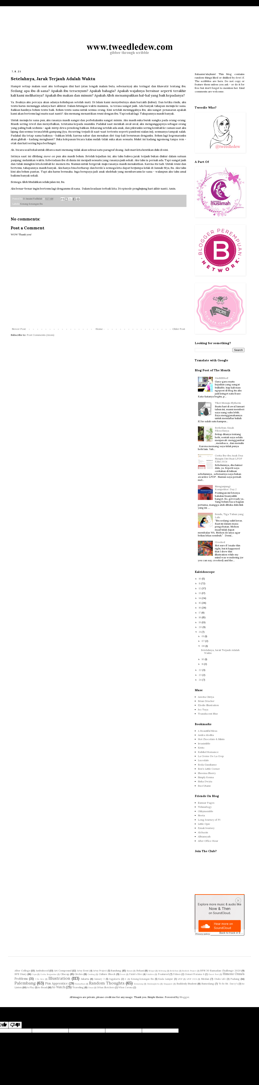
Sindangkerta (153, 983)
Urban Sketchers (105, 987)
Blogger (184, 997)
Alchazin (203, 832)
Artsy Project (100, 970)
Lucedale (203, 760)
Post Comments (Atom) (40, 334)
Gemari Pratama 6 (194, 974)
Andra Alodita (206, 735)
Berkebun (174, 970)
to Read (42, 987)
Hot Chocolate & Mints (211, 739)
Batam (130, 970)
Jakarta (85, 978)
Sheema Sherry (207, 773)
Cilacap (65, 974)
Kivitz (201, 747)
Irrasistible (204, 743)
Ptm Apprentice (56, 983)
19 (200, 622)
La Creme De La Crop (211, 756)
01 (203, 636)
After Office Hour (208, 840)
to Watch (58, 987)
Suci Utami (204, 785)
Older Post (178, 328)
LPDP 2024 (192, 979)
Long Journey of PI (209, 819)
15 (200, 602)
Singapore (168, 983)
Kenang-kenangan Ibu (31, 203)
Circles (79, 974)
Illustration (59, 978)
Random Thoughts (107, 983)
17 (200, 612)
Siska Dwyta (205, 781)
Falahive (150, 974)
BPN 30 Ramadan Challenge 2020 (220, 970)
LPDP (180, 979)
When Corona (125, 987)
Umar (90, 987)
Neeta (201, 815)
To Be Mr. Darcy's (228, 983)
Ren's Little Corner (209, 768)
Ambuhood (42, 970)
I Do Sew (39, 979)
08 (203, 645)
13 (200, 593)
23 (200, 674)
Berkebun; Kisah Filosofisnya (224, 429)
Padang (235, 978)
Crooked (220, 542)
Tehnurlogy (205, 806)
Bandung (116, 970)
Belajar (152, 970)
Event (122, 974)
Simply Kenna (206, 777)
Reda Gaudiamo (207, 764)
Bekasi (140, 970)
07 (203, 640)
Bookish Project (189, 970)
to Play (30, 987)
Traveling (78, 987)
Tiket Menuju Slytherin (228, 402)
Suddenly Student (187, 983)
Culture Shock (107, 974)
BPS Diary (21, 974)
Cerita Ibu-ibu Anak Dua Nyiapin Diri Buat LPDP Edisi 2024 (229, 458)
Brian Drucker (206, 701)
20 (200, 627)
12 (200, 588)
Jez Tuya (203, 709)
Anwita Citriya (206, 696)
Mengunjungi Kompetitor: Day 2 (226, 488)
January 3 (99, 978)
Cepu (34, 974)
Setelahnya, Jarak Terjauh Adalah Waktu (220, 651)
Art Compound (62, 970)
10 (200, 578)
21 (200, 631)
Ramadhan (80, 983)
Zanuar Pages (206, 802)
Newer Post (19, 328)
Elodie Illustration (208, 705)
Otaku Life (220, 978)
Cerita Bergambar (48, 974)
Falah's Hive (135, 974)
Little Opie (204, 823)
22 (200, 669)
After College (22, 970)
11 (200, 583)
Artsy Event (83, 970)
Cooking (91, 974)
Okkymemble (205, 811)
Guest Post (213, 974)
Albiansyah (204, 836)
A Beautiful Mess (207, 730)
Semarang (138, 983)
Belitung (162, 970)
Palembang (25, 983)
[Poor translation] (15, 1025)
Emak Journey (206, 828)
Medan (205, 978)
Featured (163, 974)
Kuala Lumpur (165, 978)
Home (99, 328)
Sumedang (207, 983)
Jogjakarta (114, 978)
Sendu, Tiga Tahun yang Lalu (229, 516)
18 (200, 617)
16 (200, 607)
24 (200, 679)
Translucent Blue (208, 713)
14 (200, 598)
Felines (176, 974)
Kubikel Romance (208, 752)
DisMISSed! (221, 378)
